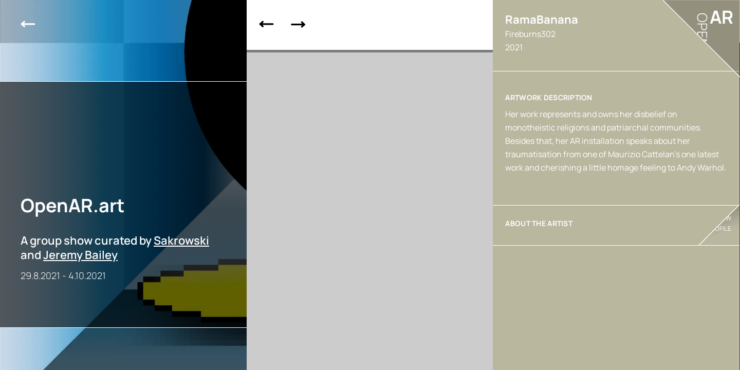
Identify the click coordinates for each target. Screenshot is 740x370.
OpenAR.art (73, 205)
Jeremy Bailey (80, 255)
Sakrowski (181, 240)
